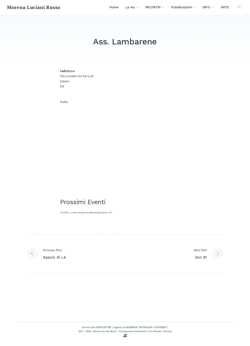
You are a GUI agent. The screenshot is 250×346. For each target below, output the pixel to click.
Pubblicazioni (181, 7)
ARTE (225, 7)
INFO (206, 7)
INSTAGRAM (145, 327)
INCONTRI (152, 7)
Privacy (168, 331)
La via (130, 7)
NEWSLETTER (103, 327)
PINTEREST (161, 327)
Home (113, 7)
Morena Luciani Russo (33, 7)
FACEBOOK (131, 327)
